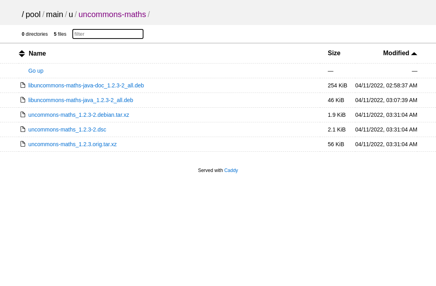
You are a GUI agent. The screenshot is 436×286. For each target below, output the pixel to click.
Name (37, 53)
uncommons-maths (112, 14)
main (54, 14)
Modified (400, 53)
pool (33, 14)
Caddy (231, 170)
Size (334, 53)
